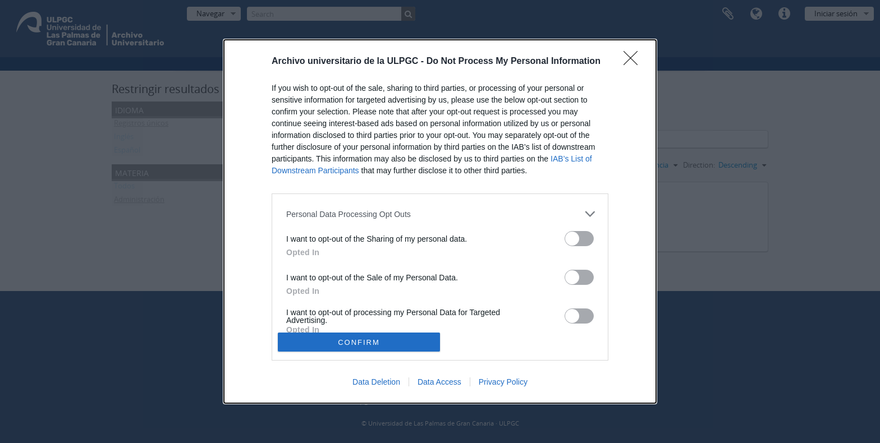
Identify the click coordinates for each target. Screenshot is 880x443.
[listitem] (440, 214)
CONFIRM (359, 342)
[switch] (579, 238)
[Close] (634, 61)
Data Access (439, 381)
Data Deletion (376, 381)
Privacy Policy (503, 381)
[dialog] (440, 221)
